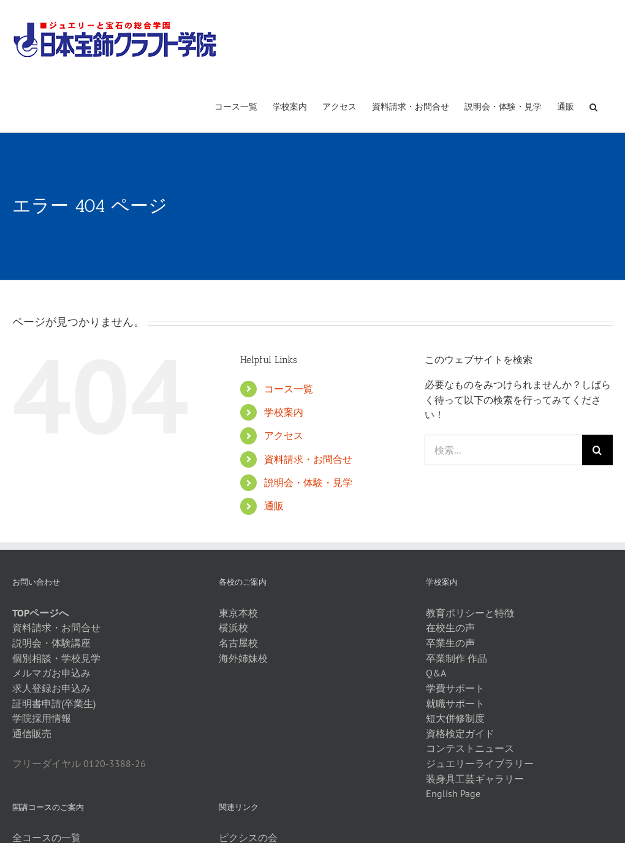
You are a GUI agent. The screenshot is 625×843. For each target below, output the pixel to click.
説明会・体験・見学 (308, 482)
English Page (453, 793)
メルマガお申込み (51, 673)
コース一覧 (288, 389)
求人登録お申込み (51, 688)
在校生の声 (450, 627)
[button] (593, 106)
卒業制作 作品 (456, 658)
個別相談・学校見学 (56, 658)
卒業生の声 (450, 643)
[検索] (597, 450)
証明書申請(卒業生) (54, 703)
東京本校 (238, 613)
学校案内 (283, 412)
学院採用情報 (41, 718)
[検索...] (503, 450)
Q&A (436, 673)
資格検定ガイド (460, 733)
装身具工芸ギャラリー (475, 779)
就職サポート (455, 703)
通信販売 (31, 733)
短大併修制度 (455, 718)
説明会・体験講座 (51, 643)
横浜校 (233, 627)
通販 (274, 506)
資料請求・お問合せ (308, 459)
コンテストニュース (470, 748)
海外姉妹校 (243, 658)
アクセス (283, 435)
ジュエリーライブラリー (480, 763)
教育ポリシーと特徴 (470, 613)
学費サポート (455, 688)
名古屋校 (238, 643)
